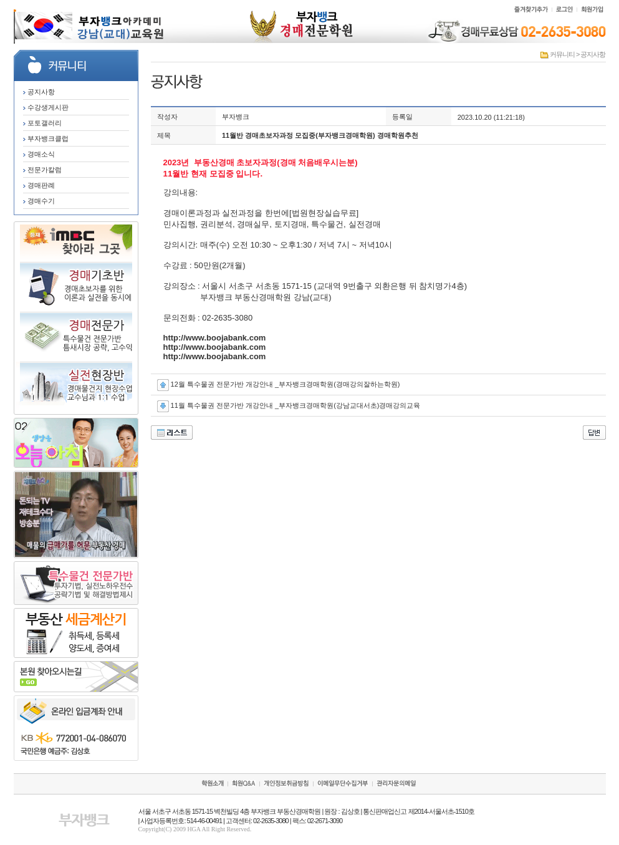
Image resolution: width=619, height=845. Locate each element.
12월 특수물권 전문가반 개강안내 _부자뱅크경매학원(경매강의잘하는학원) (285, 384)
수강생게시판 (46, 107)
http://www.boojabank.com (214, 337)
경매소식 (39, 154)
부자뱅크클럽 (46, 138)
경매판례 (39, 185)
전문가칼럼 (42, 169)
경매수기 (39, 201)
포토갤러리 (42, 123)
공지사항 (39, 91)
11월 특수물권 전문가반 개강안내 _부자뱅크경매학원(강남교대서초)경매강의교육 (296, 405)
